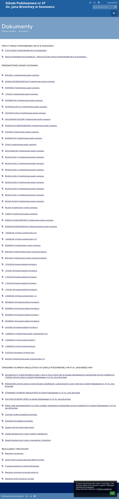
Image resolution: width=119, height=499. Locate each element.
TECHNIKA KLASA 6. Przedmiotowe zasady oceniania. (24, 113)
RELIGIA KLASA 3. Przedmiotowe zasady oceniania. (23, 170)
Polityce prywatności (104, 489)
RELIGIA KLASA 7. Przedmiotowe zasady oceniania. (23, 195)
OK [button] (112, 493)
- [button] (95, 2)
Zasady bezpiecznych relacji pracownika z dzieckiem (26, 440)
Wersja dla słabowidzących (13, 496)
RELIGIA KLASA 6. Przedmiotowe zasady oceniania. (23, 188)
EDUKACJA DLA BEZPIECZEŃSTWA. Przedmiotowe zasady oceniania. (29, 125)
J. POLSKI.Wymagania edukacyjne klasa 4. (19, 264)
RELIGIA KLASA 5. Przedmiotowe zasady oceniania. (23, 182)
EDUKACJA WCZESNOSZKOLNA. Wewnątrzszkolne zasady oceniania (29, 226)
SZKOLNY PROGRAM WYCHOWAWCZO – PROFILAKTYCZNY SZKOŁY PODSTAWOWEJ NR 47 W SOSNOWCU (44, 57)
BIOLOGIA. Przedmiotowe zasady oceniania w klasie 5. (24, 251)
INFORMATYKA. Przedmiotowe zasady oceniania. (22, 100)
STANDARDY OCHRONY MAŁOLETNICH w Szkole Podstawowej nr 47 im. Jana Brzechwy (41, 392)
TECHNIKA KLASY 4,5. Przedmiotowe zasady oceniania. (24, 106)
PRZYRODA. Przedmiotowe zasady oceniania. (21, 88)
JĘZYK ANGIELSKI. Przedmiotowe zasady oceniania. (23, 151)
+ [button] (90, 2)
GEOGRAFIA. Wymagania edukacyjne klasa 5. (20, 302)
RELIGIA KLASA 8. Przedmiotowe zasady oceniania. (23, 201)
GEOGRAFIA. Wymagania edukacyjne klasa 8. (20, 321)
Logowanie (112, 2)
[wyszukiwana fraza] (104, 7)
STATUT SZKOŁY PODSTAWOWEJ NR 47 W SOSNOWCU (24, 50)
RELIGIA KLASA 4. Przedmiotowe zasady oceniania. (23, 176)
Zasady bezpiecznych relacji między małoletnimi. (25, 434)
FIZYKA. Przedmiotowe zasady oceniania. (19, 144)
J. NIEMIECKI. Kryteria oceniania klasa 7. (18, 340)
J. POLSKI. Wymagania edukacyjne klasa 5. (19, 270)
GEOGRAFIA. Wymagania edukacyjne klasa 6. (20, 308)
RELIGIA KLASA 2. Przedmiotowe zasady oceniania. (23, 163)
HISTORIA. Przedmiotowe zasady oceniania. (20, 132)
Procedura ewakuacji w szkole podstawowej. (20, 466)
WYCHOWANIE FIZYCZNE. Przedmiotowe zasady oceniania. (26, 119)
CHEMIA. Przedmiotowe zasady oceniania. (20, 214)
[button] (103, 2)
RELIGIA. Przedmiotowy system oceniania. (20, 207)
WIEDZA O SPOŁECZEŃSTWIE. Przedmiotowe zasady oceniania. (28, 220)
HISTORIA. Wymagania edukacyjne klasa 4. (20, 327)
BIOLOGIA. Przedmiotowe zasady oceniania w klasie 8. (24, 258)
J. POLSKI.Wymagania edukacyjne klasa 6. (19, 277)
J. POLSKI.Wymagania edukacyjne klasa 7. (19, 283)
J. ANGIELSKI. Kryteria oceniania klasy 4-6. (19, 233)
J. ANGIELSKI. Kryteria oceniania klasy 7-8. (19, 239)
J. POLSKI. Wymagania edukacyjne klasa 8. (19, 289)
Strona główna (9, 31)
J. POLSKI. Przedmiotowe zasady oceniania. (20, 94)
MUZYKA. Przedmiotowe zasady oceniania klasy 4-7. (23, 359)
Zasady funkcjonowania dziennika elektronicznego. (23, 460)
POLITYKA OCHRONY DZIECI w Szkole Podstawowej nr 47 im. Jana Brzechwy (36, 399)
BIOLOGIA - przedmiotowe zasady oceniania (20, 75)
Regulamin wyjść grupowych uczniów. (18, 478)
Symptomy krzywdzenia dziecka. (17, 421)
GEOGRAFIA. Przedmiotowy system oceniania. (21, 245)
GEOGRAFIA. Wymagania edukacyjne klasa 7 (20, 315)
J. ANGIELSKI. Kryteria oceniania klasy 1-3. (19, 296)
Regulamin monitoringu (12, 453)
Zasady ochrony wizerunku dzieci (18, 427)
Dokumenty (23, 31)
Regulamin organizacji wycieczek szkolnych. (20, 472)
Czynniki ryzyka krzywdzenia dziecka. (19, 414)
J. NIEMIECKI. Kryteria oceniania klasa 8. (18, 346)
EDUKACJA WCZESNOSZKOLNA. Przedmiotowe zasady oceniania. (28, 81)
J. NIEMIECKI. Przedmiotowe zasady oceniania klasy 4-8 (24, 333)
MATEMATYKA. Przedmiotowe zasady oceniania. (22, 138)
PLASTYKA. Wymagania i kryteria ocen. (18, 352)
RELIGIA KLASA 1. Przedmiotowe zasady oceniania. (23, 157)
